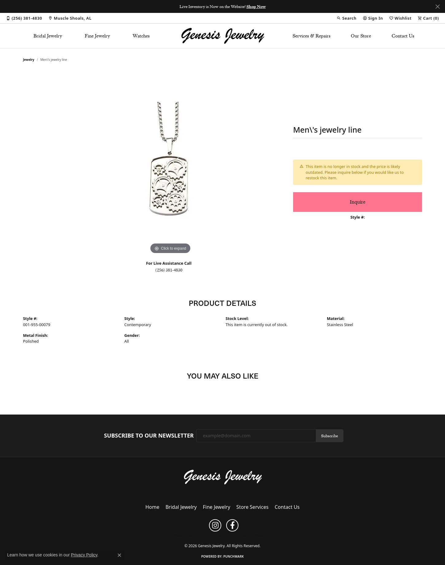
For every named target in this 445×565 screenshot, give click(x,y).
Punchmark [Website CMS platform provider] (233, 556)
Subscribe (329, 435)
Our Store (361, 36)
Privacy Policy (183, 535)
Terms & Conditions (215, 535)
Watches (141, 36)
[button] (346, 18)
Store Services (252, 507)
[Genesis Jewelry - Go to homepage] (222, 476)
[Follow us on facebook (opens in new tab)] (232, 525)
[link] (24, 18)
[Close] (437, 6)
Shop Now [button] (256, 6)
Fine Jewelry (97, 36)
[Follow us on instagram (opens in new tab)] (215, 525)
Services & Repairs (311, 36)
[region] (170, 163)
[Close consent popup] (119, 555)
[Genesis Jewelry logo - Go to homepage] (222, 36)
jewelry (28, 59)
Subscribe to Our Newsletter (149, 435)
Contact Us (403, 36)
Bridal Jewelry (47, 36)
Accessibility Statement (254, 535)
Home (152, 507)
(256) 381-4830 (168, 270)
